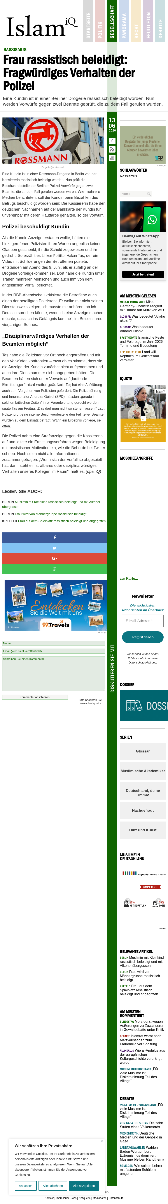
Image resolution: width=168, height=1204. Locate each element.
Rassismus (128, 176)
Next (157, 900)
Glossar (143, 751)
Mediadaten (100, 1198)
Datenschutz (116, 1198)
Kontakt (49, 1198)
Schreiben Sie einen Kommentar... (53, 673)
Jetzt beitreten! (143, 274)
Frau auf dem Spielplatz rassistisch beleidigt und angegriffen (54, 521)
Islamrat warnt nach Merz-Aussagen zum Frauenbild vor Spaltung (140, 1040)
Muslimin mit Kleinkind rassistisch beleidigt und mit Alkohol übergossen (51, 504)
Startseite (88, 21)
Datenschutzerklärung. (143, 662)
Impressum (62, 1198)
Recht (136, 21)
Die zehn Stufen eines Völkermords (141, 1125)
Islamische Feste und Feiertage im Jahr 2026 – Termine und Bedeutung (143, 341)
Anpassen (25, 1186)
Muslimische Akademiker (143, 771)
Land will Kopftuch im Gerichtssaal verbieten (139, 356)
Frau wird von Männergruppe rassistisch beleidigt (44, 514)
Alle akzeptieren (84, 1186)
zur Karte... (129, 578)
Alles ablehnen (53, 1186)
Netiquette (94, 703)
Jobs (73, 1198)
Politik (100, 21)
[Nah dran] (102, 1141)
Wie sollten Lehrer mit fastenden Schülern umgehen (141, 1170)
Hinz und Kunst (143, 830)
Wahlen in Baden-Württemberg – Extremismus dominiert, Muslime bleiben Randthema (142, 1153)
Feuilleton (148, 21)
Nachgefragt (143, 810)
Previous (126, 900)
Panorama (124, 21)
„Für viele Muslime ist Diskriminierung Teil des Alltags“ (139, 1075)
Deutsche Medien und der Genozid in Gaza (141, 1137)
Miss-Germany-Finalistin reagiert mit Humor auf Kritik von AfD (142, 306)
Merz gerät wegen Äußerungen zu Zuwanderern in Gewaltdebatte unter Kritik (142, 1025)
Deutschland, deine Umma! (143, 793)
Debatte (160, 21)
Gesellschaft (112, 21)
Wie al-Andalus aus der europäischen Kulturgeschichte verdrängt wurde (142, 1056)
